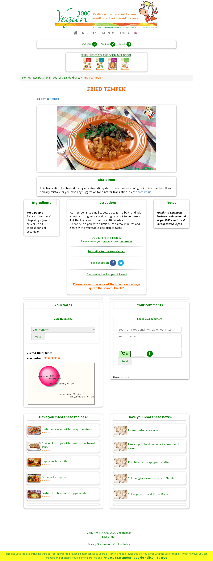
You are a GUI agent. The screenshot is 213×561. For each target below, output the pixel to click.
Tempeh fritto (48, 98)
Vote (38, 336)
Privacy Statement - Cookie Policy (128, 558)
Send (125, 361)
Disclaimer (109, 536)
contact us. (145, 192)
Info (124, 32)
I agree (162, 558)
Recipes (89, 32)
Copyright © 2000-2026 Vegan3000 (109, 533)
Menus (109, 32)
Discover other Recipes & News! (106, 274)
